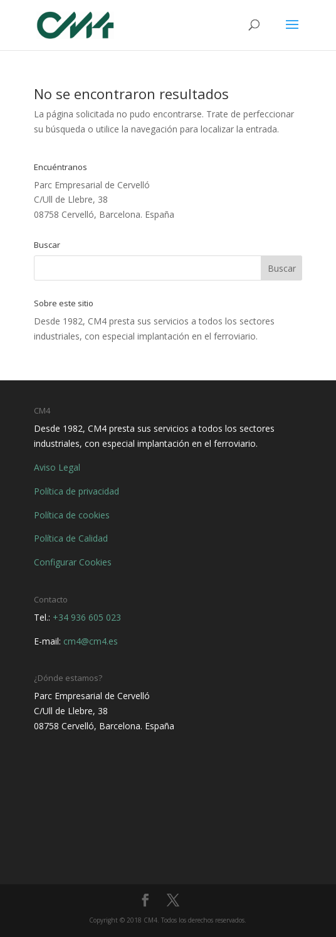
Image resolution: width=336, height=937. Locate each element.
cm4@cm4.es (90, 641)
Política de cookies (72, 515)
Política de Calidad (71, 538)
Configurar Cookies (73, 562)
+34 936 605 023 (87, 617)
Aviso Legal (57, 467)
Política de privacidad (76, 491)
